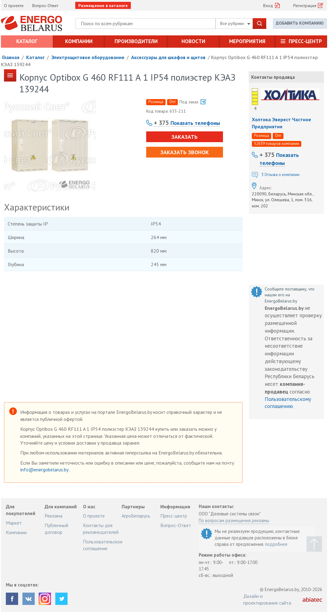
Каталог (26, 41)
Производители (136, 41)
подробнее (276, 544)
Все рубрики (235, 23)
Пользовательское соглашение (103, 544)
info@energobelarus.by (44, 469)
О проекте (14, 5)
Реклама (53, 516)
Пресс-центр (305, 41)
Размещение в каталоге (103, 5)
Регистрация (304, 5)
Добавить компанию (300, 23)
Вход (268, 5)
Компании (78, 41)
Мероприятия (247, 41)
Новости (193, 41)
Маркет (14, 523)
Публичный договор (56, 528)
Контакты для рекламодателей (101, 528)
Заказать (184, 136)
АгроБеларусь (136, 516)
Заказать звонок (184, 152)
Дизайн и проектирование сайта (267, 599)
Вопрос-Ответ (45, 5)
